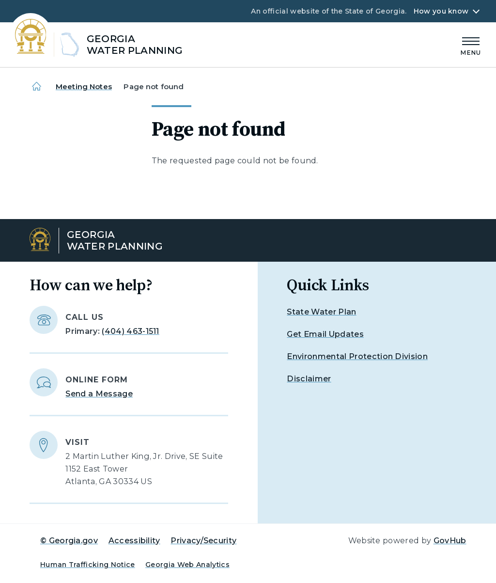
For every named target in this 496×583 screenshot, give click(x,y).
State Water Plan (321, 311)
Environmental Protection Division (357, 356)
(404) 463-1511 (130, 331)
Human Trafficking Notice (87, 564)
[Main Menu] (471, 44)
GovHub (450, 540)
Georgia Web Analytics (187, 564)
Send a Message (98, 393)
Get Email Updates (325, 334)
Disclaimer (309, 378)
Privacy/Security (203, 540)
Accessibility (134, 540)
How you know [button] (441, 11)
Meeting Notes (84, 86)
